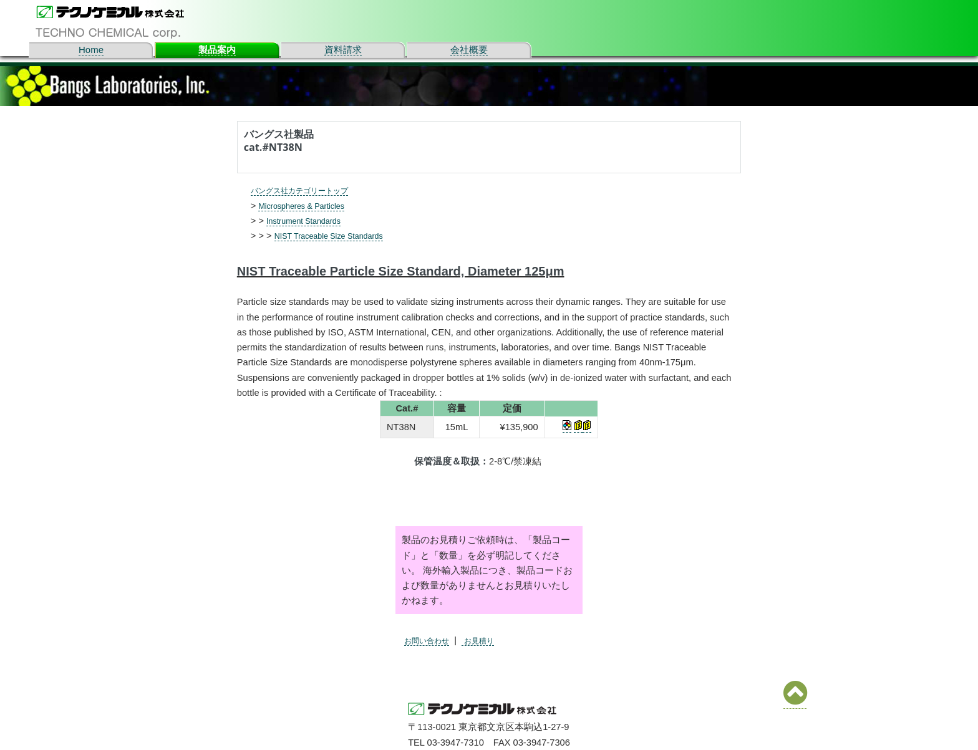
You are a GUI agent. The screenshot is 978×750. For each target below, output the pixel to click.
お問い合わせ (432, 640)
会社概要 (469, 49)
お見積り (493, 640)
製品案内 (217, 49)
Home (91, 49)
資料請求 (343, 49)
